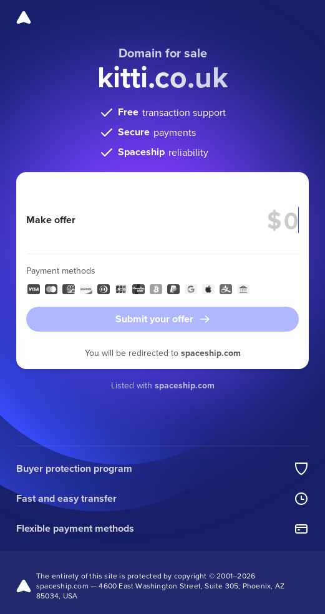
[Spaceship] (23, 17)
